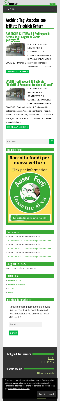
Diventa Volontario (16, 284)
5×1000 (11, 288)
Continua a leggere (17, 71)
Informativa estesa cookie (19, 389)
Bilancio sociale (45, 373)
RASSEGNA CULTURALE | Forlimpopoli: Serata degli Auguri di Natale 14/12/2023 (27, 37)
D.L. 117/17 (48, 362)
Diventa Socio (14, 280)
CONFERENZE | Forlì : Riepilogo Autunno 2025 (29, 240)
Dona (10, 292)
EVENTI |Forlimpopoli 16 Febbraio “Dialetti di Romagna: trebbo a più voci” (29, 83)
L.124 (51, 358)
